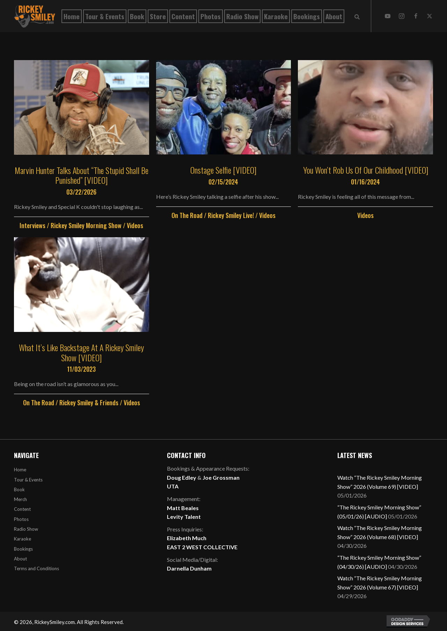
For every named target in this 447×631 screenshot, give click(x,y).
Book (19, 489)
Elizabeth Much (186, 538)
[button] (387, 16)
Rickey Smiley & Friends (88, 402)
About (20, 558)
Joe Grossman (221, 477)
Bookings (23, 549)
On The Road (187, 215)
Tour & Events (28, 480)
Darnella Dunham (189, 568)
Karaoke (22, 539)
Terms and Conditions (36, 568)
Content (22, 509)
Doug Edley (181, 477)
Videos (135, 225)
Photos (21, 519)
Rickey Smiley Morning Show (86, 225)
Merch (20, 499)
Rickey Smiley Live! (231, 215)
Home (20, 469)
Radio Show (26, 529)
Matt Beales (183, 508)
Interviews (32, 225)
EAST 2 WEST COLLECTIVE (202, 547)
